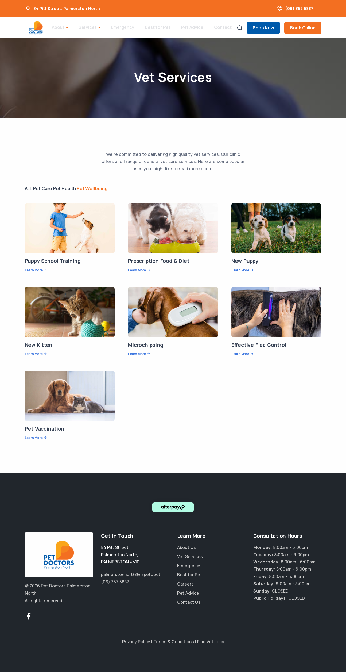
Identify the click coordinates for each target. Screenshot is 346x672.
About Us (186, 547)
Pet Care (47, 188)
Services (88, 27)
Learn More (34, 270)
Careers (185, 584)
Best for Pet (157, 27)
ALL (28, 188)
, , (120, 554)
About (58, 27)
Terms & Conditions (173, 642)
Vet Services (190, 556)
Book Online (303, 28)
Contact (223, 27)
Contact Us (188, 602)
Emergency (122, 27)
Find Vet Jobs (210, 642)
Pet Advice (192, 27)
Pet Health (73, 188)
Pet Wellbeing (105, 188)
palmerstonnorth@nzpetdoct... (132, 574)
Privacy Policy (136, 642)
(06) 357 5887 (299, 8)
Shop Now (263, 28)
